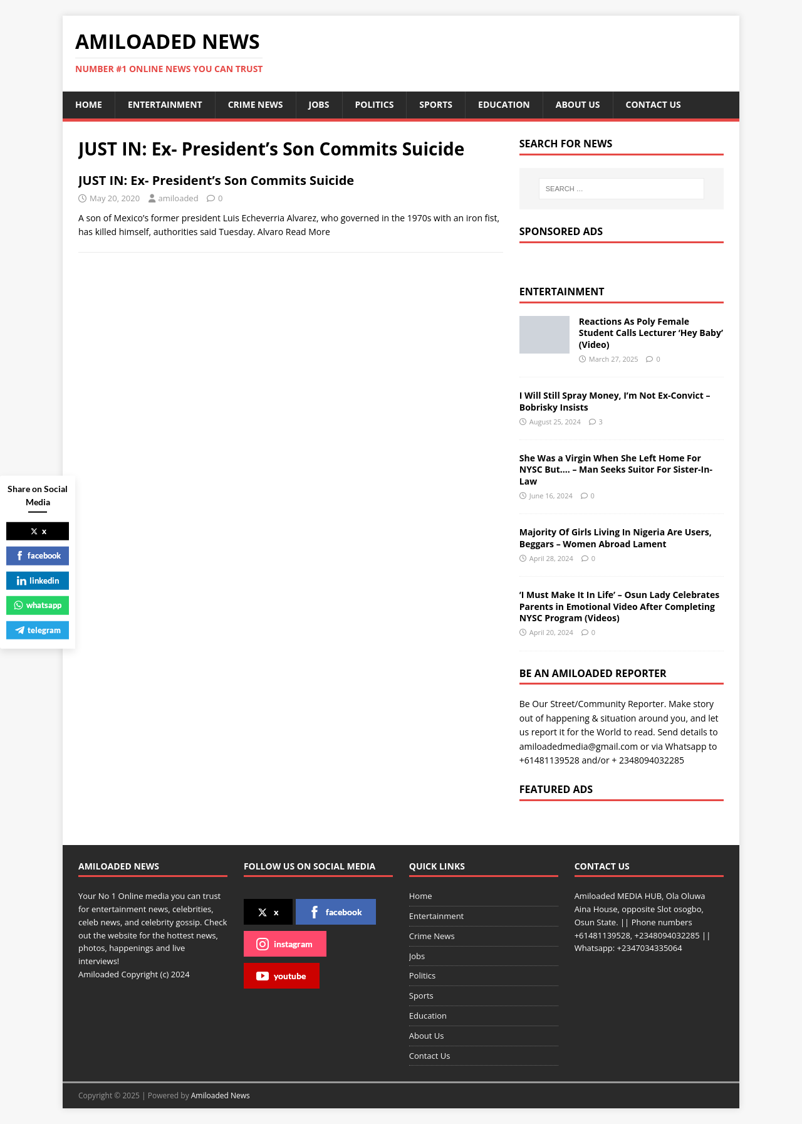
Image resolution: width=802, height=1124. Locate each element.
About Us (578, 104)
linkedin (38, 580)
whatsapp (37, 605)
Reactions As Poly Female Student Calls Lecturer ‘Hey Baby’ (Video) (651, 332)
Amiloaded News (220, 1095)
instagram (284, 944)
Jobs (319, 104)
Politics (374, 104)
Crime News (255, 104)
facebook (335, 912)
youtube (281, 976)
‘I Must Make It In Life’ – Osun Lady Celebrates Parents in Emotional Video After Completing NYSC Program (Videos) (619, 606)
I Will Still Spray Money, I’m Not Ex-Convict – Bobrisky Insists (615, 400)
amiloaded (179, 198)
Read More (308, 232)
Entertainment (165, 104)
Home (88, 104)
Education (504, 104)
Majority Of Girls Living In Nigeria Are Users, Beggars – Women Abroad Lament (615, 537)
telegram (38, 629)
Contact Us (653, 104)
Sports (435, 104)
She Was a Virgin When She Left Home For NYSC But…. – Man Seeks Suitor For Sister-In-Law (615, 469)
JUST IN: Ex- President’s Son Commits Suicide (216, 180)
